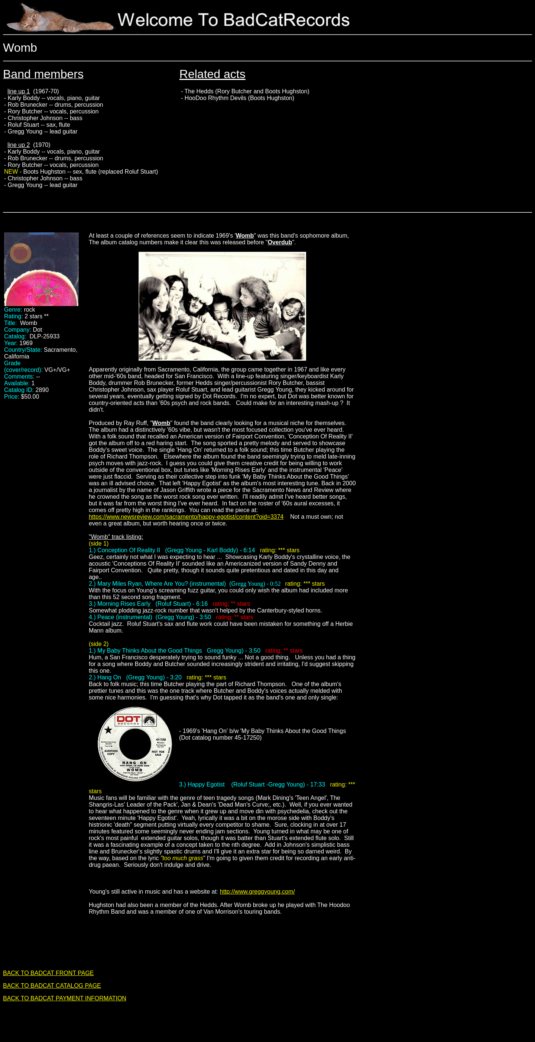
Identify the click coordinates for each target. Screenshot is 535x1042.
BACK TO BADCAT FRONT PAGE (48, 973)
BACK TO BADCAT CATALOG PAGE (52, 985)
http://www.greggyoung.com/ (257, 891)
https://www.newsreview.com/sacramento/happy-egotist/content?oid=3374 (186, 517)
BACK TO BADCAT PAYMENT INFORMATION (64, 998)
